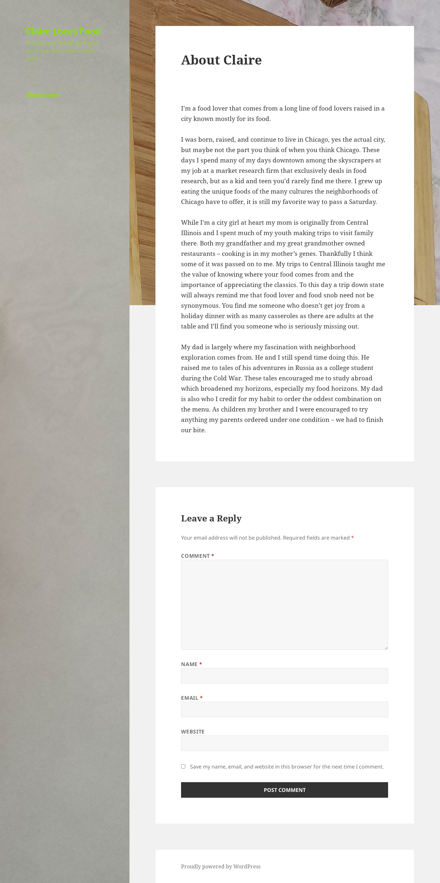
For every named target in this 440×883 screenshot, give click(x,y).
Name (191, 664)
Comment (197, 555)
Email (192, 697)
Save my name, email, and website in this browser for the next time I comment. (287, 766)
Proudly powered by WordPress (221, 866)
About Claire (42, 95)
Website (192, 731)
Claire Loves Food (63, 31)
